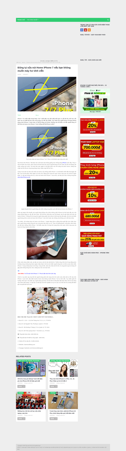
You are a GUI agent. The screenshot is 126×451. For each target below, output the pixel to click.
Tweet (19, 115)
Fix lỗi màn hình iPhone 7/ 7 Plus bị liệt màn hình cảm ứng (40, 273)
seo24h (19, 74)
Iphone (23, 62)
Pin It (37, 115)
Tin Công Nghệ (33, 20)
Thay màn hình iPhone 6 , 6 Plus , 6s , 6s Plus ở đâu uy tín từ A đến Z (62, 380)
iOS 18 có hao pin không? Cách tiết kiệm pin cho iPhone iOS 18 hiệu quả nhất (30, 380)
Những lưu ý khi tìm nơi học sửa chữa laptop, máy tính (29, 412)
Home (19, 62)
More (21, 386)
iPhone (64, 162)
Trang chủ (21, 20)
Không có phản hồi (28, 383)
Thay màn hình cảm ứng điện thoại (33, 445)
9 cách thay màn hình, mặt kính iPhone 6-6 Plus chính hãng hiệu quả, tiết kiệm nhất (63, 412)
